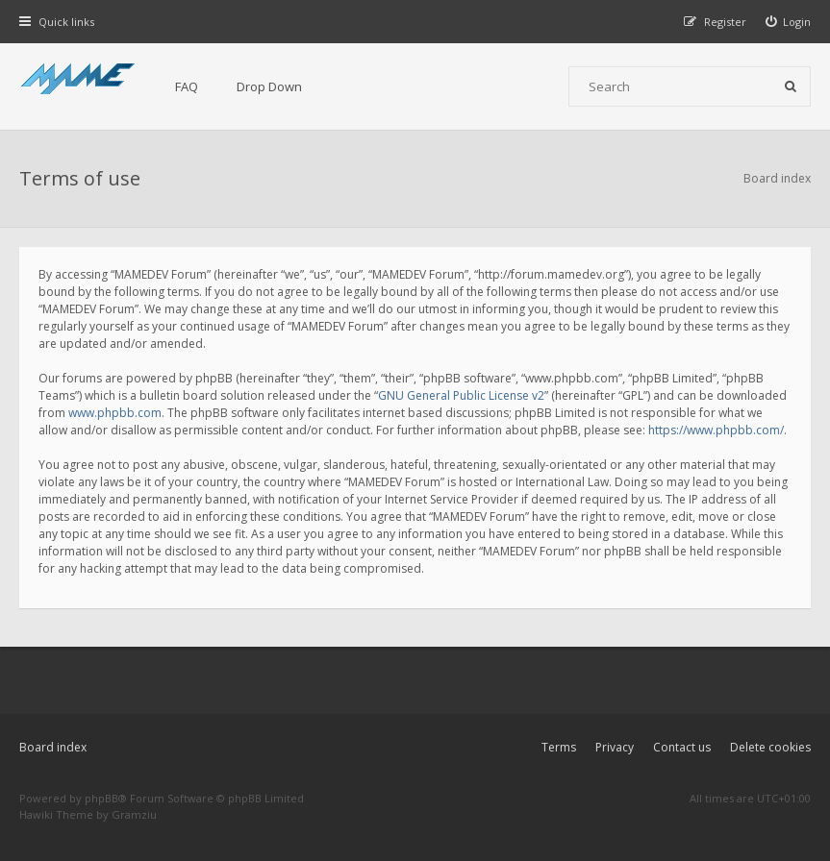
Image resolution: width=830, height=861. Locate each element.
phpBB (101, 798)
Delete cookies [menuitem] (770, 747)
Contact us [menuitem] (682, 747)
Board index (53, 747)
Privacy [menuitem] (614, 747)
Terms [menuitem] (558, 747)
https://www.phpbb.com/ (716, 430)
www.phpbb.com (115, 413)
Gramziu (134, 814)
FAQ (186, 86)
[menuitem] (789, 21)
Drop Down (269, 86)
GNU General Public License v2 (461, 395)
